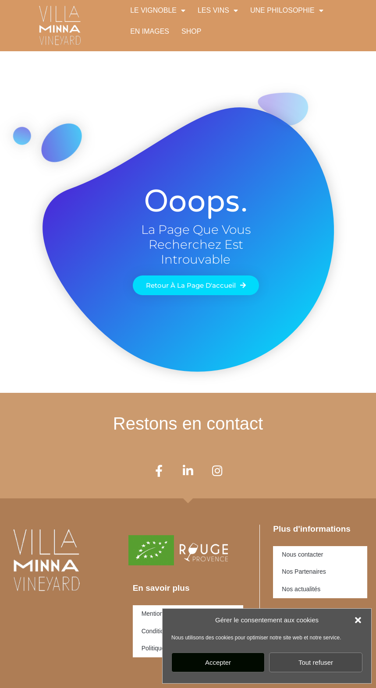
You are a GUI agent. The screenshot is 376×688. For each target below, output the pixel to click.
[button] (358, 620)
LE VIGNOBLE (157, 10)
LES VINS (218, 10)
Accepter (218, 662)
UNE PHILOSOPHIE (286, 10)
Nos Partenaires (304, 571)
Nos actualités (301, 589)
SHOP (191, 31)
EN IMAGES (149, 31)
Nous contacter (302, 554)
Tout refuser (315, 662)
